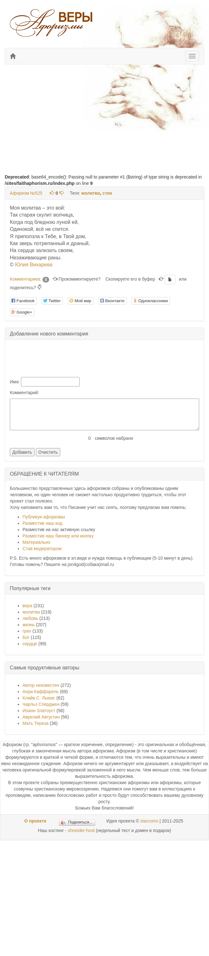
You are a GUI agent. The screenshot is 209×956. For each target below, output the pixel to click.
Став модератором (42, 548)
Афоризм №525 (26, 193)
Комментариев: (29, 279)
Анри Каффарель (41, 691)
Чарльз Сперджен (41, 704)
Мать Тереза (36, 723)
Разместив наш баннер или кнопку (58, 535)
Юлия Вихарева (33, 264)
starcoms (149, 820)
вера (27, 605)
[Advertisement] (104, 115)
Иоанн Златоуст (39, 710)
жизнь (29, 624)
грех (27, 631)
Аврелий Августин (41, 716)
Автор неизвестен (41, 685)
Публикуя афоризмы (44, 516)
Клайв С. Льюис (39, 697)
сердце (30, 643)
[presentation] (63, 357)
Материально (36, 542)
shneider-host (81, 830)
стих (107, 193)
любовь (30, 618)
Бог (26, 637)
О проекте (35, 820)
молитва (90, 193)
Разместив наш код (42, 523)
